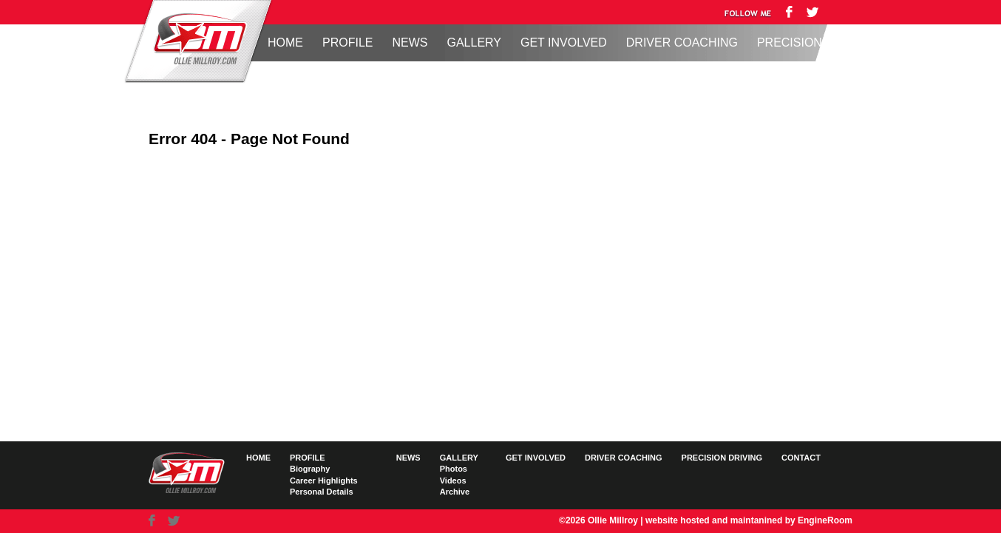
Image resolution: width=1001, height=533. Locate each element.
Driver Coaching (682, 42)
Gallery (474, 42)
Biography (310, 468)
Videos (453, 480)
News (409, 42)
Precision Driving (816, 42)
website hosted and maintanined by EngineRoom (748, 520)
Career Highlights (324, 480)
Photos (453, 468)
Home (285, 42)
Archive (454, 491)
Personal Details (321, 491)
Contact (801, 457)
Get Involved (563, 42)
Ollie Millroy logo (195, 40)
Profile (347, 42)
